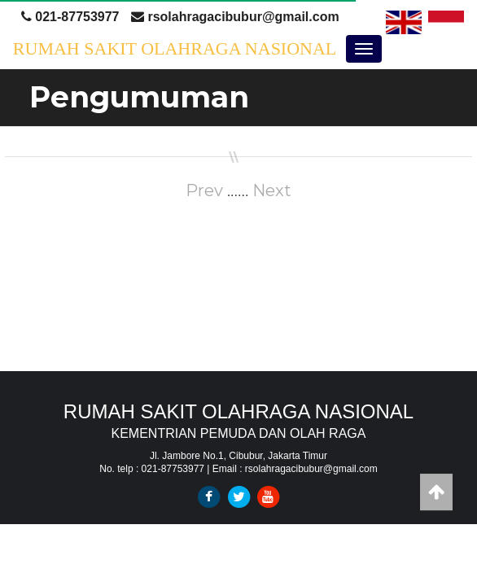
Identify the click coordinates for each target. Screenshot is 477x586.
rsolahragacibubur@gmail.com (235, 17)
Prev (204, 190)
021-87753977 (70, 17)
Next (271, 190)
